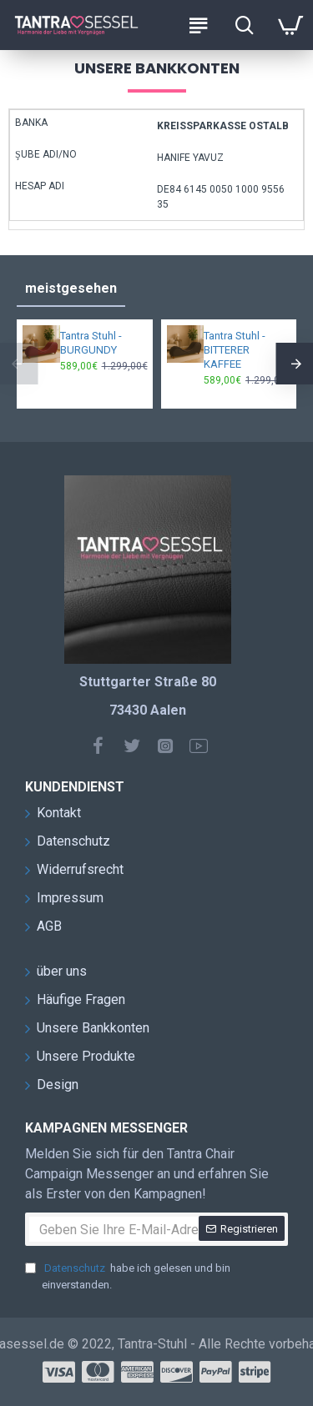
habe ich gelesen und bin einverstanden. (127, 1275)
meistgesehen (71, 288)
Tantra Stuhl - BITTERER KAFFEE (234, 349)
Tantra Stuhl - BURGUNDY (91, 342)
